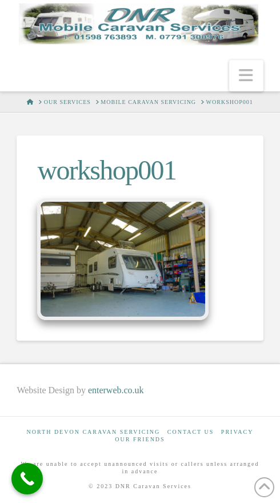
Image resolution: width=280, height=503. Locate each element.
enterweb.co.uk (116, 390)
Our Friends (140, 439)
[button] (246, 75)
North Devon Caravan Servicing (94, 432)
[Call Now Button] (27, 478)
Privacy (237, 432)
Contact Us (190, 432)
